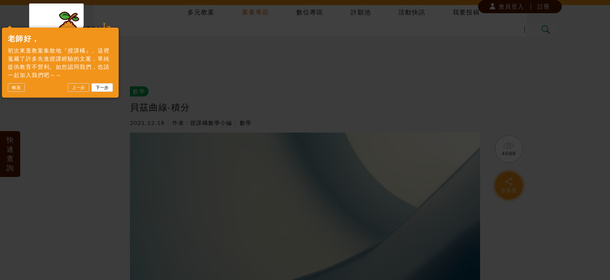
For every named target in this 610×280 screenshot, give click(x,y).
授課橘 (85, 28)
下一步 (153, 112)
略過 (67, 112)
